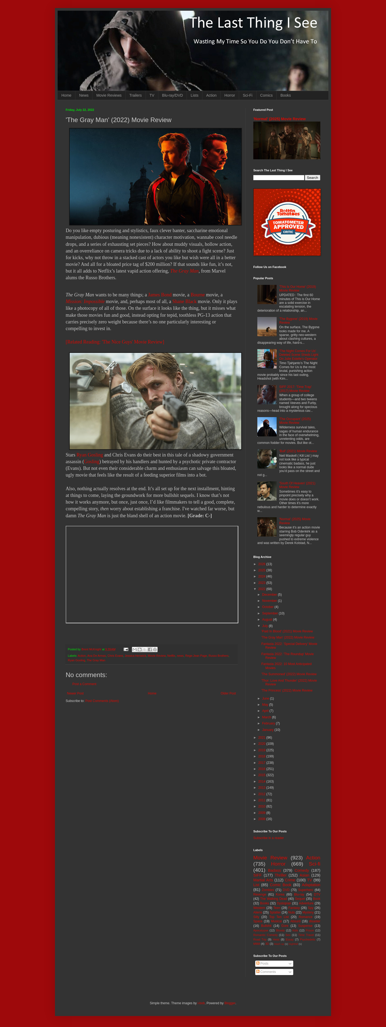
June (266, 698)
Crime (290, 880)
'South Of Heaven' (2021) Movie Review (297, 485)
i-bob (201, 1003)
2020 (262, 744)
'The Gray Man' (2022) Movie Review (287, 637)
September (270, 613)
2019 (262, 750)
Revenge (259, 894)
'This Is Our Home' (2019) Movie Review (297, 288)
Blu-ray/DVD (172, 95)
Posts (262, 963)
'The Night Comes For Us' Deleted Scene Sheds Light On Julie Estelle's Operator (298, 355)
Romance (305, 917)
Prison (310, 930)
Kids (295, 930)
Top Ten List (279, 917)
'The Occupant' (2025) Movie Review (295, 421)
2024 (262, 576)
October (268, 607)
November (270, 601)
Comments (266, 972)
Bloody (280, 930)
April (265, 711)
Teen (276, 908)
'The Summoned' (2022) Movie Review (289, 674)
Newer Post (75, 693)
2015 (262, 775)
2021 (262, 737)
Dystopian (284, 903)
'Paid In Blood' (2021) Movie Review (287, 631)
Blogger (229, 1003)
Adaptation (311, 885)
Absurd (295, 921)
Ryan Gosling (90, 455)
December (270, 594)
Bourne (198, 294)
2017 (262, 763)
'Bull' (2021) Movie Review (298, 451)
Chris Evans (115, 655)
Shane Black (184, 301)
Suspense (305, 926)
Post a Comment (84, 684)
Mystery (308, 912)
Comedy (302, 870)
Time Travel (306, 935)
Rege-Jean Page (196, 655)
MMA (256, 943)
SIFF (257, 875)
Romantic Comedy (265, 935)
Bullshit (266, 926)
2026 (262, 564)
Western (259, 908)
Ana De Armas (96, 655)
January (268, 730)
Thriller (281, 875)
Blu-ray (299, 894)
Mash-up (279, 943)
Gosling (91, 461)
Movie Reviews (108, 95)
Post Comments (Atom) (102, 701)
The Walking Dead (273, 899)
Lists (194, 95)
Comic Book (280, 885)
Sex (288, 935)
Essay (290, 939)
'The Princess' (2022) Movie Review (287, 690)
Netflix (171, 655)
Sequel (300, 899)
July (265, 626)
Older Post (228, 693)
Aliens (257, 912)
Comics (266, 95)
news (180, 655)
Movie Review (157, 655)
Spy (311, 908)
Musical (276, 921)
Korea (280, 894)
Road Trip (259, 939)
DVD (286, 890)
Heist (276, 939)
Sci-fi (314, 864)
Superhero (305, 890)
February (269, 723)
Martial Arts (263, 880)
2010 (262, 806)
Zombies (268, 890)
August (267, 619)
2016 (262, 769)
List (256, 885)
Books (285, 95)
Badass (274, 870)
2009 (262, 813)
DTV (317, 894)
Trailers (135, 95)
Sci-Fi (248, 95)
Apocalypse (260, 930)
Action (211, 95)
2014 (262, 781)
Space (257, 921)
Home (66, 95)
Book (316, 899)
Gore (284, 926)
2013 (262, 788)
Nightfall (293, 943)
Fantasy (294, 908)
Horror (229, 95)
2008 (262, 819)
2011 (262, 800)
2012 (262, 794)
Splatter (275, 912)
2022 (262, 589)
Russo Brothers (218, 655)
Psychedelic (308, 939)
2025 (262, 570)
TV (152, 95)
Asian (304, 875)
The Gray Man (184, 271)
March (267, 717)
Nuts (291, 912)
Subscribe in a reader (268, 838)
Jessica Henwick (135, 655)
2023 (262, 583)
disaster (314, 921)
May (265, 705)
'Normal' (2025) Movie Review (279, 119)
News (83, 95)
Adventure (306, 903)
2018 (262, 756)
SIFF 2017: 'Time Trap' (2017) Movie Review (295, 388)
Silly (256, 917)
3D (267, 943)
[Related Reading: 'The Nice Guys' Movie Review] (115, 342)
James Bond (160, 294)
